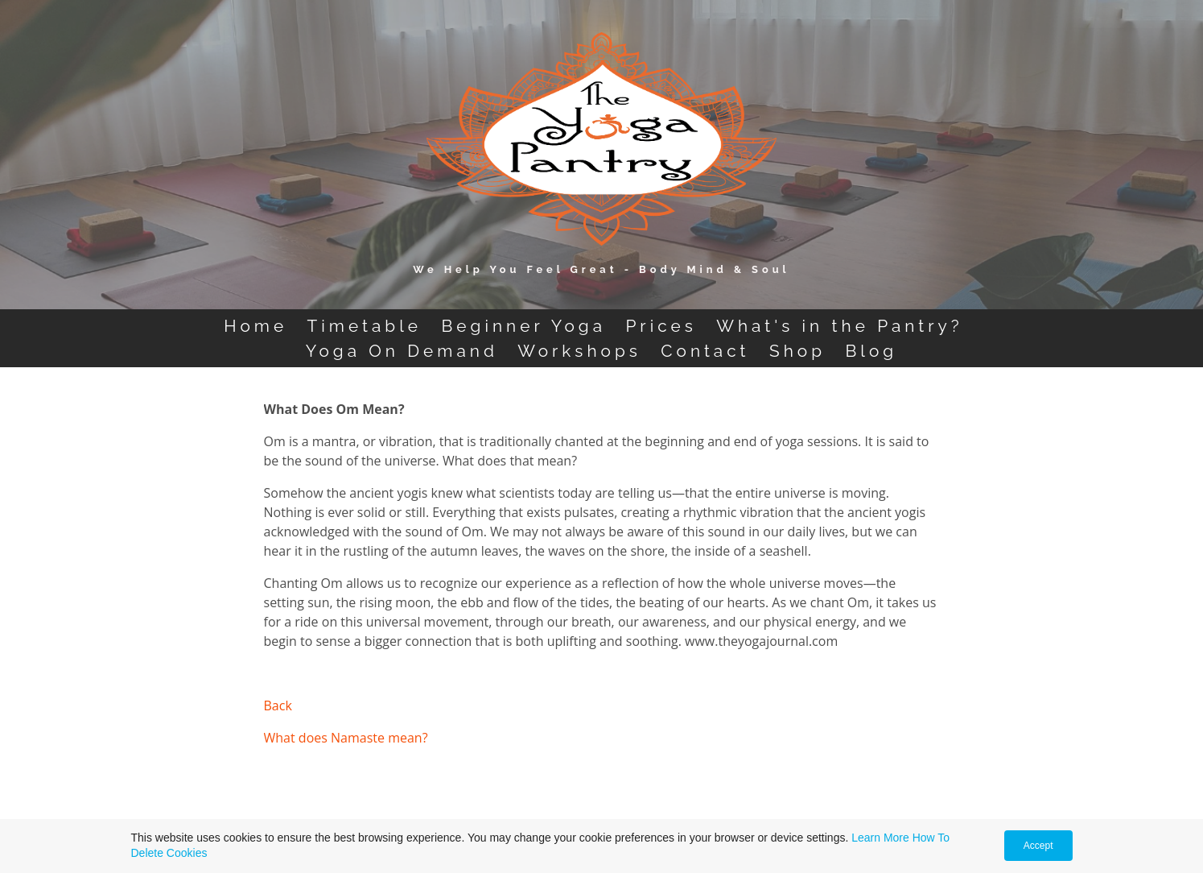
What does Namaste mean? (346, 738)
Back (278, 705)
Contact (705, 351)
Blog (871, 351)
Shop (797, 351)
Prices (660, 326)
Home (255, 326)
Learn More (880, 837)
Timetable (364, 326)
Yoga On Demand (402, 351)
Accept (1038, 845)
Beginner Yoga (523, 326)
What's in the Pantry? (839, 326)
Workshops (579, 351)
